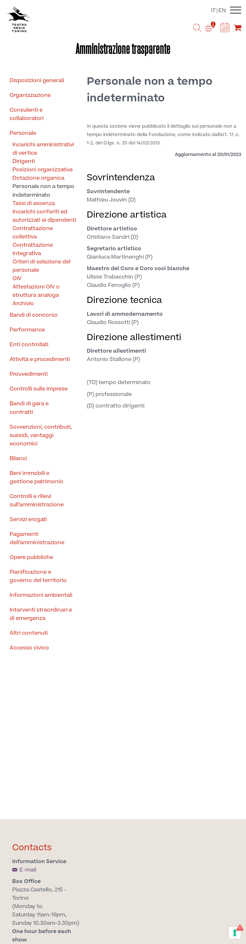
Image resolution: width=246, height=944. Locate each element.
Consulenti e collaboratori (27, 114)
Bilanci (18, 458)
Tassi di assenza (33, 203)
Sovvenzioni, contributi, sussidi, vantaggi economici (41, 435)
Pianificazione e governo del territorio (38, 576)
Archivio (23, 303)
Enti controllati (29, 344)
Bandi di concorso (34, 315)
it (213, 10)
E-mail (24, 870)
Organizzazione (30, 95)
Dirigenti (23, 161)
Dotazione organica (38, 178)
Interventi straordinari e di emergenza (41, 614)
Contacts (32, 847)
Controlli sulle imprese (39, 389)
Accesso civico (29, 648)
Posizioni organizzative (42, 170)
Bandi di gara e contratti (29, 408)
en (222, 10)
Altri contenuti (29, 633)
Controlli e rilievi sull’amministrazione (37, 501)
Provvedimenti (29, 374)
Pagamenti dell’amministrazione (37, 538)
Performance (27, 330)
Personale (23, 133)
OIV (16, 278)
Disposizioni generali (37, 80)
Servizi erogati (28, 519)
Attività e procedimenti (40, 359)
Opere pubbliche (31, 557)
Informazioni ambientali (41, 595)
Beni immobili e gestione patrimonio (36, 477)
